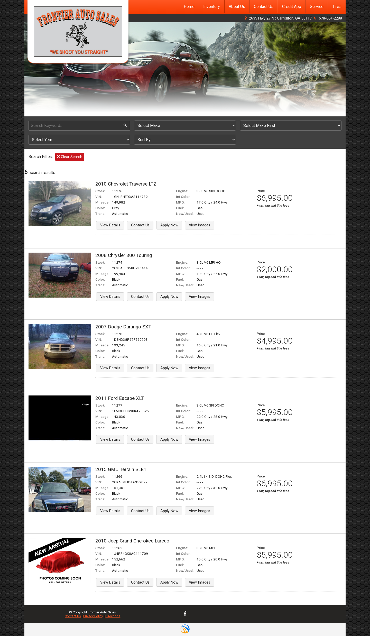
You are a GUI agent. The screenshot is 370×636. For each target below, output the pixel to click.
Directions (112, 616)
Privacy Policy (93, 616)
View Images (199, 225)
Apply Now (169, 225)
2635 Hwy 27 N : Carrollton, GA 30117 (280, 18)
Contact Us (140, 225)
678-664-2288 (330, 18)
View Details (110, 225)
